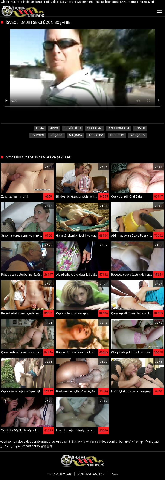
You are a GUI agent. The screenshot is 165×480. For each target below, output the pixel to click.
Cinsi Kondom (118, 128)
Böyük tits (72, 128)
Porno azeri (146, 1)
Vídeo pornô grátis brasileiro (42, 441)
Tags (114, 473)
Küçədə (56, 135)
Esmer (140, 128)
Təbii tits (117, 135)
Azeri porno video (11, 441)
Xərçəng (137, 135)
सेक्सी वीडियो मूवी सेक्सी (138, 441)
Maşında (75, 135)
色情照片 (46, 446)
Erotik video (51, 1)
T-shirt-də (96, 135)
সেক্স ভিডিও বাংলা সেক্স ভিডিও (80, 441)
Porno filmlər (59, 473)
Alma (40, 128)
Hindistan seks (31, 1)
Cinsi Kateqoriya (91, 473)
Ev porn (38, 135)
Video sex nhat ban (111, 441)
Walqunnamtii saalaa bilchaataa (98, 1)
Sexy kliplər (67, 1)
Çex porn (94, 128)
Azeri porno (129, 1)
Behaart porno (30, 446)
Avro (54, 128)
